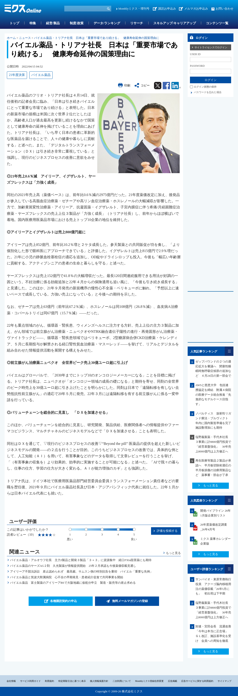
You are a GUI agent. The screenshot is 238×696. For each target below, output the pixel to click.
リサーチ (136, 23)
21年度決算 (17, 75)
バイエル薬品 (41, 75)
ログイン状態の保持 (205, 86)
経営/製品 (53, 23)
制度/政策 (77, 23)
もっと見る (173, 553)
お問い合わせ (224, 8)
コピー (145, 85)
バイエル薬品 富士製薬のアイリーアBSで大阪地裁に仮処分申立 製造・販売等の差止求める (73, 582)
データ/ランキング (107, 23)
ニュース (25, 38)
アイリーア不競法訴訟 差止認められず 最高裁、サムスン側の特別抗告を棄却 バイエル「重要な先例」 (81, 571)
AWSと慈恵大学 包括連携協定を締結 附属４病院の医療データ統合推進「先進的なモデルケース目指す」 (213, 394)
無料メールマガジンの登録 (130, 601)
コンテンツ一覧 (217, 23)
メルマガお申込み (196, 8)
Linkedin (176, 85)
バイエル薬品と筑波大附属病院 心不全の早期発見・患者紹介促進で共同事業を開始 (66, 577)
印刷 (127, 85)
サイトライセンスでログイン (211, 47)
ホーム (11, 38)
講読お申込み (167, 8)
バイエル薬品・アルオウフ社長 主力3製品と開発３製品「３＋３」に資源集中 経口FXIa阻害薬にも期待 (80, 560)
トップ (14, 23)
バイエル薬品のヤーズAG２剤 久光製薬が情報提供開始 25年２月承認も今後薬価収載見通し (73, 565)
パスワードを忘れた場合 (208, 92)
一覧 (229, 351)
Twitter (157, 85)
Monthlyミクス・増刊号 (133, 8)
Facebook (166, 85)
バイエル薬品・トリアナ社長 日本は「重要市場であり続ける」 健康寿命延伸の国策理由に (96, 38)
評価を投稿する (167, 530)
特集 (33, 23)
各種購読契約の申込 (63, 601)
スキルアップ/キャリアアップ (174, 23)
